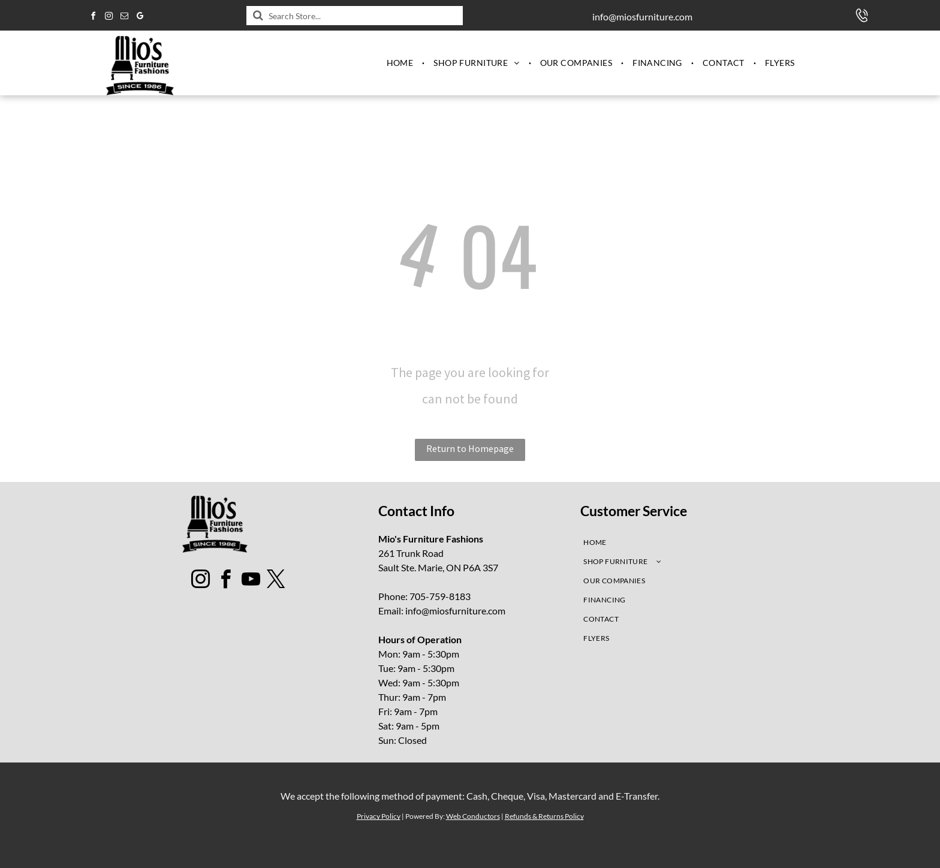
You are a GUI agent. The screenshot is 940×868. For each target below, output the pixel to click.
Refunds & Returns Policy (544, 816)
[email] (124, 17)
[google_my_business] (140, 17)
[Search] (354, 15)
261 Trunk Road (411, 553)
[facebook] (93, 17)
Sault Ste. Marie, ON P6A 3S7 (438, 567)
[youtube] (251, 581)
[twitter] (276, 581)
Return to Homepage (470, 448)
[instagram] (109, 17)
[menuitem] (401, 63)
